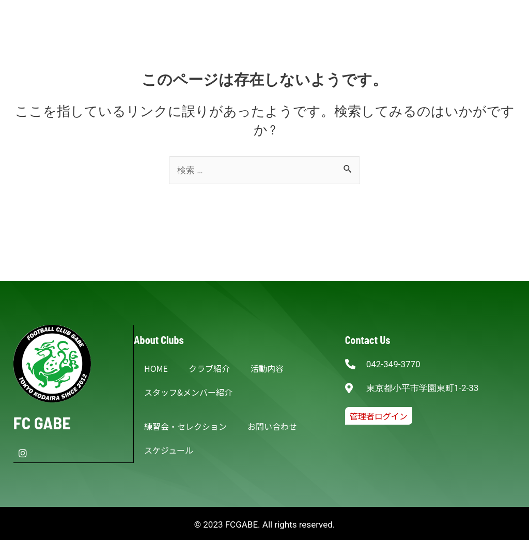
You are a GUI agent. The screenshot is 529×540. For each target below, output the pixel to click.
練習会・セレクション (185, 426)
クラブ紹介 (209, 368)
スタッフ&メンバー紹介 (188, 392)
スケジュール (168, 450)
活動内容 (267, 368)
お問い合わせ (272, 426)
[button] (378, 416)
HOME (156, 368)
